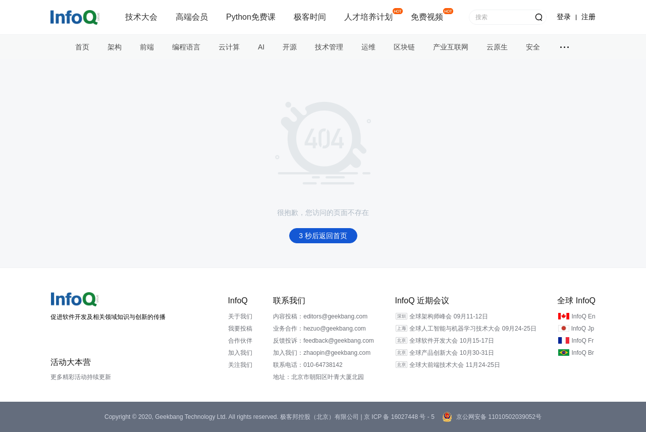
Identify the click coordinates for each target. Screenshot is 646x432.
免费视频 (427, 17)
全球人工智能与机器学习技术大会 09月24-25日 (472, 328)
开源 (290, 47)
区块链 (404, 47)
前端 (147, 47)
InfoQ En (583, 316)
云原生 (497, 47)
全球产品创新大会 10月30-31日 (451, 352)
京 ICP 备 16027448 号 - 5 (398, 416)
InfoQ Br (582, 352)
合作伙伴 (240, 340)
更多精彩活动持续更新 (80, 377)
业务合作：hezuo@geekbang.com (319, 328)
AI (261, 47)
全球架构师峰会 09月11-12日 (448, 316)
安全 (533, 47)
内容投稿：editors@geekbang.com (320, 316)
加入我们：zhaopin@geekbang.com (321, 352)
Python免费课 (251, 17)
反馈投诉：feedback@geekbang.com (323, 340)
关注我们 (240, 364)
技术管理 (329, 47)
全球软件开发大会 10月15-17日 (451, 340)
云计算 (229, 47)
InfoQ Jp (582, 328)
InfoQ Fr (582, 340)
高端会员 (192, 17)
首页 (82, 47)
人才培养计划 (368, 17)
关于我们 (240, 316)
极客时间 (310, 17)
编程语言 (186, 47)
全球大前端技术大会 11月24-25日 (454, 364)
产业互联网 (450, 47)
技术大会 (141, 17)
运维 (368, 47)
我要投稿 (240, 328)
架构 (114, 47)
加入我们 (240, 352)
